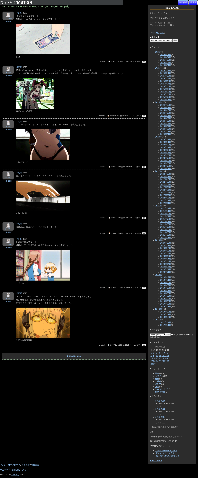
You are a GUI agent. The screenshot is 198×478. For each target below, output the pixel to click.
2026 (158, 52)
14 (168, 356)
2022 (158, 171)
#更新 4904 (160, 417)
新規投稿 (183, 2)
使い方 (158, 384)
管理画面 (35, 465)
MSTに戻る (158, 32)
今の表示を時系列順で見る (167, 456)
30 (154, 364)
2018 (158, 309)
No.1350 (8, 76)
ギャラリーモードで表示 (166, 450)
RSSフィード (156, 460)
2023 (158, 137)
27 (165, 361)
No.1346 (8, 247)
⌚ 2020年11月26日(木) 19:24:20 (120, 167)
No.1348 (8, 181)
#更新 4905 (160, 409)
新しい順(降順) (179, 334)
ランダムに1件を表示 (165, 453)
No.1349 (8, 130)
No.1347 (8, 232)
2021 (158, 206)
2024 (158, 102)
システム (159, 376)
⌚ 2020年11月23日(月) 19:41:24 (120, 287)
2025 (158, 68)
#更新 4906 (160, 401)
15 (152, 358)
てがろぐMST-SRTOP (10, 465)
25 (160, 361)
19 (163, 358)
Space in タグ (161, 389)
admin (104, 61)
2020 (158, 240)
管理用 (193, 2)
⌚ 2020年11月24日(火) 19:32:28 (120, 233)
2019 (158, 275)
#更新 (19, 13)
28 (168, 361)
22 (152, 361)
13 (165, 356)
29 (152, 364)
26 (163, 361)
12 (163, 356)
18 (160, 358)
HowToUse (160, 392)
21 (168, 358)
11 (160, 356)
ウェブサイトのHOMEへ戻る (13, 470)
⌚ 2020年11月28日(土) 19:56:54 (120, 61)
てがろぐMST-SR (16, 2)
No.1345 (8, 302)
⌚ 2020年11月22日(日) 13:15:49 (119, 345)
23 (154, 361)
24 (157, 361)
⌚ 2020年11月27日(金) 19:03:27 (119, 116)
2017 (158, 320)
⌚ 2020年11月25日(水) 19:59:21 (120, 218)
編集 (144, 61)
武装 (157, 387)
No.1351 (8, 21)
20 (165, 358)
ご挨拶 (158, 381)
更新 (157, 373)
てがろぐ (15, 474)
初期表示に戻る (74, 356)
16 (154, 358)
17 (157, 358)
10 (157, 356)
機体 (157, 379)
